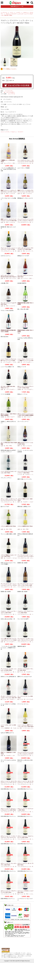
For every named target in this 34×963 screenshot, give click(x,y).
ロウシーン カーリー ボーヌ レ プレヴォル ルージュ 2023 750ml (9, 809)
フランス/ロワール (21, 558)
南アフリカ (20, 672)
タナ (14, 755)
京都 (2, 755)
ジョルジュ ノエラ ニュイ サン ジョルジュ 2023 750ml (9, 612)
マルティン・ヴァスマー (17, 132)
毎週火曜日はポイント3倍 (17, 6)
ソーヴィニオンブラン (28, 728)
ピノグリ (28, 251)
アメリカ (19, 474)
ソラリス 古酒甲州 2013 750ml (25, 526)
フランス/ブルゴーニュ (23, 163)
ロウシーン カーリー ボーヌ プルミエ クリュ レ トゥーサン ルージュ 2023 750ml (9, 783)
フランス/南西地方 (5, 728)
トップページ (4, 12)
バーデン (18, 12)
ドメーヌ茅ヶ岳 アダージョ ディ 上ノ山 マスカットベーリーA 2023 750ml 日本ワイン (9, 640)
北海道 (19, 389)
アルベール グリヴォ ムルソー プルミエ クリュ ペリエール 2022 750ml (9, 249)
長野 (18, 445)
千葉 (18, 333)
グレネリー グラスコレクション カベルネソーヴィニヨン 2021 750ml (9, 697)
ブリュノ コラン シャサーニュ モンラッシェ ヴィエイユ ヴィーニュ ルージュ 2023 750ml (9, 500)
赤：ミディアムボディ (9, 92)
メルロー (31, 502)
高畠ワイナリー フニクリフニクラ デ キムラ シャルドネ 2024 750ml (9, 220)
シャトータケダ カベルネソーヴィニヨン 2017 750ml (9, 472)
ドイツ (11, 12)
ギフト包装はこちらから (10, 69)
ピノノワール (11, 93)
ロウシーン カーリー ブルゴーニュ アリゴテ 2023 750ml (9, 891)
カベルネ (15, 558)
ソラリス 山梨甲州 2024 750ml (8, 526)
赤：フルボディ (27, 474)
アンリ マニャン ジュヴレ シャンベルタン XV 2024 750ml (9, 669)
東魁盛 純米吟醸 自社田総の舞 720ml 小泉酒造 (8, 331)
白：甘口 (24, 416)
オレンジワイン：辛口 (9, 163)
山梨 (2, 163)
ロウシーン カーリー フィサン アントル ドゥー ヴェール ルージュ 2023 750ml (9, 838)
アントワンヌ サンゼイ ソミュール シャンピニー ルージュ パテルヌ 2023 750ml (9, 585)
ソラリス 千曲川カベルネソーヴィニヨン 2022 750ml (9, 555)
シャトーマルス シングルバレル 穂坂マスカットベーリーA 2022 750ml (9, 360)
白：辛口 (6, 193)
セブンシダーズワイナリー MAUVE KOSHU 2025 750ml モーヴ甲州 (9, 277)
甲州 (10, 445)
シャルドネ (12, 193)
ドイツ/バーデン (9, 91)
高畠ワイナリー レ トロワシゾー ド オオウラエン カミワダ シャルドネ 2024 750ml (9, 192)
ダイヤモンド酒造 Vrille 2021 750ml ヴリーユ (8, 387)
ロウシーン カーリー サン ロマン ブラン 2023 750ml (9, 864)
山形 (2, 193)
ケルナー (13, 416)
